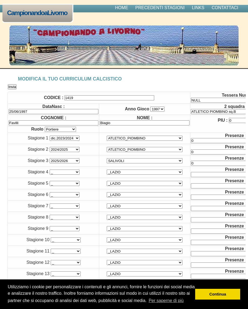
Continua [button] (217, 294)
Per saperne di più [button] (166, 300)
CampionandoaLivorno (38, 13)
